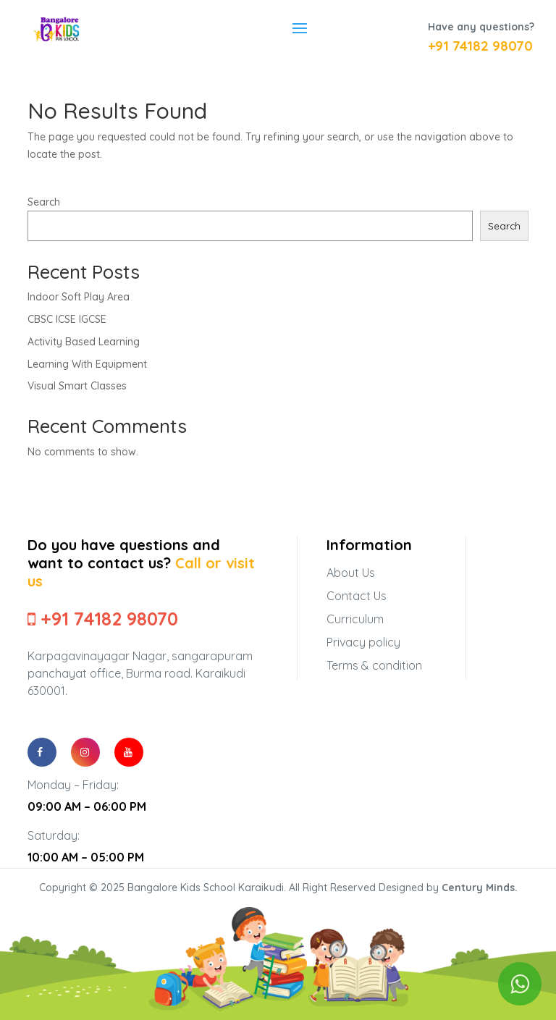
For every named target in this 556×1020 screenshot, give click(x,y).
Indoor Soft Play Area (79, 296)
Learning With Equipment (87, 364)
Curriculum (355, 619)
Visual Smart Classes (77, 385)
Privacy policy (363, 642)
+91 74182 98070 (480, 45)
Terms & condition (374, 665)
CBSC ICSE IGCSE (67, 319)
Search (44, 201)
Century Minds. (480, 887)
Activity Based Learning (84, 341)
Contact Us (357, 596)
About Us (351, 572)
